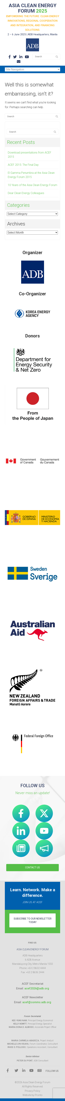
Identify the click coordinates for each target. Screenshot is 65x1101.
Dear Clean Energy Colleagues (26, 193)
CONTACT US (32, 867)
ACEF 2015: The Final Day (23, 164)
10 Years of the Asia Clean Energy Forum (32, 185)
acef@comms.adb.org (36, 1002)
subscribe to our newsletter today (32, 920)
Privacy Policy (32, 1090)
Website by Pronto (32, 1095)
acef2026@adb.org (36, 988)
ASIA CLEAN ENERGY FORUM (33, 8)
